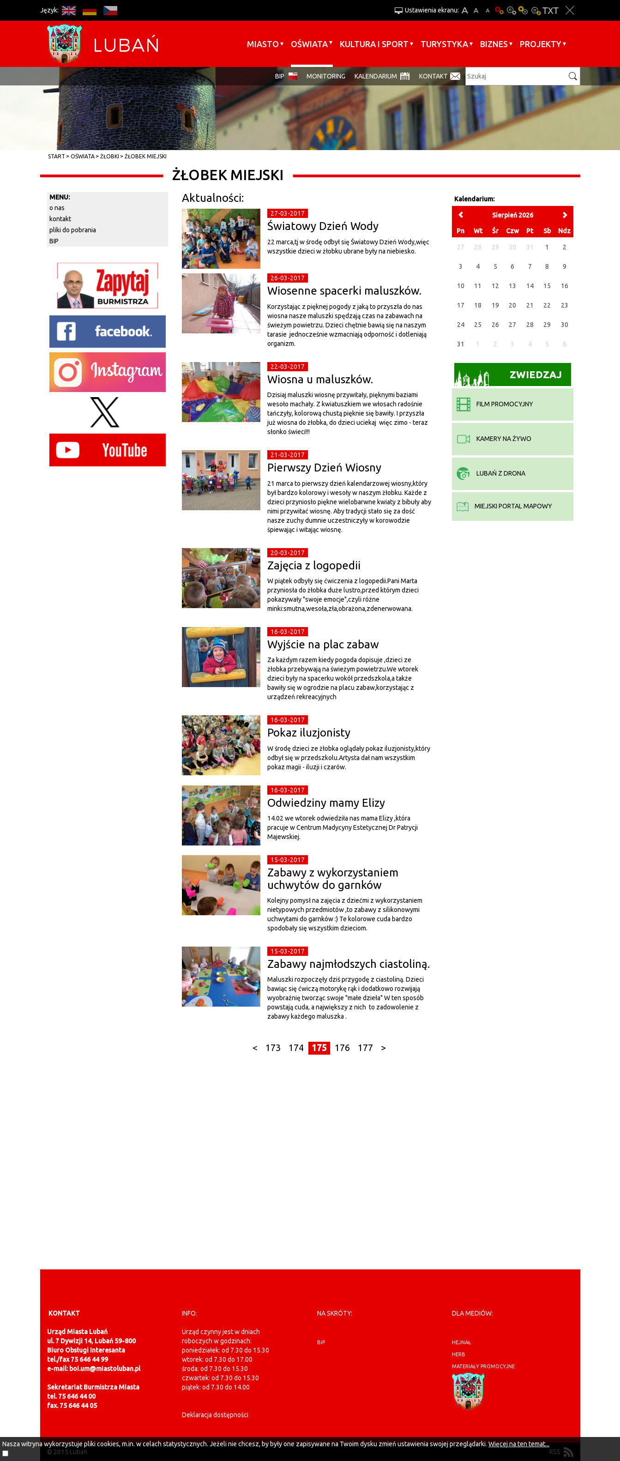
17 (460, 305)
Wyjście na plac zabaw (323, 644)
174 (296, 1048)
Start (56, 156)
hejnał (461, 1342)
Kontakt (433, 76)
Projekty (540, 43)
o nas (57, 207)
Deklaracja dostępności (215, 1415)
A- (488, 10)
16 (564, 286)
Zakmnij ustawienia (570, 10)
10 (460, 286)
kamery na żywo (494, 438)
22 (547, 305)
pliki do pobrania (72, 230)
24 (460, 324)
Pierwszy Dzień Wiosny (324, 467)
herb (458, 1354)
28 (530, 324)
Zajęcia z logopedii (314, 565)
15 (547, 286)
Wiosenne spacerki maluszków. (344, 290)
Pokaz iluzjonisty (308, 732)
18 (478, 305)
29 (547, 324)
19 (495, 305)
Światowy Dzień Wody (323, 226)
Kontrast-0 (512, 10)
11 (478, 286)
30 (564, 324)
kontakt (60, 219)
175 (319, 1048)
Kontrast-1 (524, 10)
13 (512, 286)
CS (110, 10)
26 (495, 324)
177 (365, 1048)
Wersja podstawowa (500, 10)
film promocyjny (495, 404)
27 (512, 324)
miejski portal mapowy (504, 506)
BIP (279, 76)
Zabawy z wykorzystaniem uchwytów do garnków (332, 878)
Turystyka (444, 43)
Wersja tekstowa (551, 10)
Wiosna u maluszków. (320, 379)
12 (495, 286)
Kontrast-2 (536, 10)
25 (478, 324)
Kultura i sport (374, 43)
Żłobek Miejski (146, 156)
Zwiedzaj (508, 377)
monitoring (326, 76)
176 (342, 1048)
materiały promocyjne (483, 1366)
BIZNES (494, 43)
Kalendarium (376, 76)
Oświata (309, 43)
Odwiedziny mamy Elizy (326, 803)
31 (460, 344)
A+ (464, 10)
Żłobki (109, 156)
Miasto (263, 43)
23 (564, 305)
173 (273, 1048)
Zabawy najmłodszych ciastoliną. (348, 964)
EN (69, 10)
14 (530, 286)
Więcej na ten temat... (518, 1444)
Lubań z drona (491, 473)
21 (530, 305)
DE (89, 10)
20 (512, 305)
